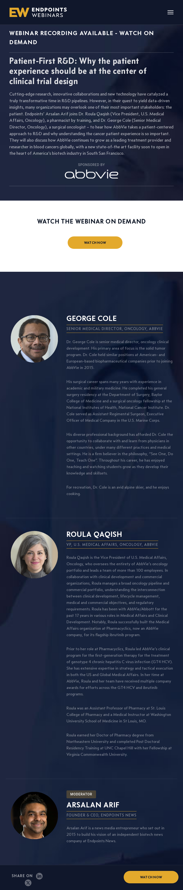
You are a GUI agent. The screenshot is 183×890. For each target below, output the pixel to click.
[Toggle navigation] (170, 12)
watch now (95, 242)
